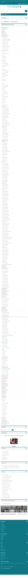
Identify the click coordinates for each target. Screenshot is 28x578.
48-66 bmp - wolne (5, 42)
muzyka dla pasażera (5, 244)
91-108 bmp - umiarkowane (6, 46)
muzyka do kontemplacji (5, 168)
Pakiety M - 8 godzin (5, 371)
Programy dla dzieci (4, 383)
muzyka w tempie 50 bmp (5, 123)
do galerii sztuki (4, 221)
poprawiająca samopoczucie (6, 113)
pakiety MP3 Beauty (5, 318)
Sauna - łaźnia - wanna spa (6, 484)
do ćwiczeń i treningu (5, 167)
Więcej (2, 511)
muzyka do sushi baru (5, 195)
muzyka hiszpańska (5, 148)
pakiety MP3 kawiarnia (5, 315)
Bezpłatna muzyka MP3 (5, 375)
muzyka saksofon (4, 272)
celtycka (3, 99)
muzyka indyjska (4, 160)
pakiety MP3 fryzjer (5, 319)
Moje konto (3, 552)
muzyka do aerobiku (5, 136)
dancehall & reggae (5, 63)
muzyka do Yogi (4, 127)
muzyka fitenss (4, 80)
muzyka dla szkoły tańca (5, 224)
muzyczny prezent (4, 360)
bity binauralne (4, 119)
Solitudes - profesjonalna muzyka (7, 481)
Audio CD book (4, 364)
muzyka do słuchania (5, 164)
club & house (4, 60)
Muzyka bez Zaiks (4, 468)
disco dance (4, 79)
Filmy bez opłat (4, 393)
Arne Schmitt (4, 414)
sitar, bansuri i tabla (5, 281)
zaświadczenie (4, 350)
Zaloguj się (20, 3)
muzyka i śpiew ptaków (5, 300)
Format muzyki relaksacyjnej (6, 497)
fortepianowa (4, 100)
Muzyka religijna (4, 392)
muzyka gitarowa (4, 269)
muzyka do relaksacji (5, 180)
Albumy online (4, 32)
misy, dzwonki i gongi (5, 279)
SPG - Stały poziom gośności (6, 477)
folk (2, 82)
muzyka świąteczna (5, 343)
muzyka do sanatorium (5, 230)
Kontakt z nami (24, 3)
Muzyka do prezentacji (5, 378)
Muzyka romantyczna (4, 288)
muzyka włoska (4, 153)
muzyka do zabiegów (5, 185)
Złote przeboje (4, 102)
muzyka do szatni (4, 247)
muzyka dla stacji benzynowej (6, 238)
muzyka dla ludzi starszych (6, 220)
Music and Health (4, 413)
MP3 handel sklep (4, 322)
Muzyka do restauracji (5, 474)
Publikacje (3, 471)
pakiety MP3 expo (4, 326)
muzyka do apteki (4, 228)
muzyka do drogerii (5, 227)
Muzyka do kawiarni (5, 490)
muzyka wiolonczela (5, 275)
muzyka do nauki (4, 170)
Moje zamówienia (3, 554)
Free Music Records (5, 403)
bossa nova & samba (5, 53)
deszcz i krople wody (5, 304)
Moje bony (2, 559)
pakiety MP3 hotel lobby (5, 312)
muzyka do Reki (4, 130)
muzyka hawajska (4, 147)
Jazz (3, 103)
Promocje (2, 530)
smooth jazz (4, 69)
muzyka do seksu (4, 178)
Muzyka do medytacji (4, 309)
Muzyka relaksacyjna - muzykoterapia (7, 480)
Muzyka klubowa (4, 289)
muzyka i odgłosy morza (5, 298)
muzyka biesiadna (4, 346)
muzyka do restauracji (5, 194)
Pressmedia (4, 404)
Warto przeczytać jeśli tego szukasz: (8, 500)
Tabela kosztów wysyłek (5, 454)
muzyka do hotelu (4, 187)
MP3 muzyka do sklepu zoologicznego (7, 335)
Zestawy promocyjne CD (5, 35)
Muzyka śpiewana (4, 267)
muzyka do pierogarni (5, 198)
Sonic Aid (3, 416)
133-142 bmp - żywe (5, 49)
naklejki (3, 353)
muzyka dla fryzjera (5, 205)
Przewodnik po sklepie (5, 451)
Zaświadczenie (3, 535)
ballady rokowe (4, 66)
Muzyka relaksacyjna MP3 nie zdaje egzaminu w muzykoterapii (11, 467)
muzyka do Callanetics (5, 134)
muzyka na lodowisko (5, 241)
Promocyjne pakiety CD (5, 367)
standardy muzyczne (5, 96)
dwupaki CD (4, 363)
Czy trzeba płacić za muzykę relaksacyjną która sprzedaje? (10, 465)
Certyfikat (2, 536)
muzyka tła (3, 73)
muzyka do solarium (5, 204)
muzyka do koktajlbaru (5, 234)
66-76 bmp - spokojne (5, 43)
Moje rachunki (3, 555)
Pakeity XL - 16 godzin (5, 374)
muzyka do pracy (4, 177)
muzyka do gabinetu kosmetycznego (7, 237)
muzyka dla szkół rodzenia (6, 218)
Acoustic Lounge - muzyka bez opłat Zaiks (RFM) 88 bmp (14, 435)
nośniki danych (4, 356)
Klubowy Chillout (4, 391)
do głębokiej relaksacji (5, 117)
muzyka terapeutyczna (5, 107)
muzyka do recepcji (5, 188)
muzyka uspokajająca (5, 116)
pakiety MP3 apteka (5, 332)
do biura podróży (4, 257)
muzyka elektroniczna (5, 70)
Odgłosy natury (4, 308)
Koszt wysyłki (3, 526)
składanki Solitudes (5, 339)
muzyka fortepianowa (5, 271)
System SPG (2, 549)
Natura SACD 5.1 (4, 307)
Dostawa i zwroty (4, 455)
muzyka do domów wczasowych (6, 231)
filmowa (3, 89)
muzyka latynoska (4, 154)
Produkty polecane (4, 420)
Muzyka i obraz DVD (5, 366)
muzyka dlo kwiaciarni (5, 207)
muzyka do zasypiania (5, 109)
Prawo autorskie (3, 550)
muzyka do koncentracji (5, 110)
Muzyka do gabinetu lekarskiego (6, 264)
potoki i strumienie (4, 301)
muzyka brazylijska (5, 150)
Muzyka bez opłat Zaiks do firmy (6, 503)
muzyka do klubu (4, 201)
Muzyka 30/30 (3, 382)
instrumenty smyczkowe (5, 285)
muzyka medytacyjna (5, 86)
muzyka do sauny (4, 261)
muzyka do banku (4, 240)
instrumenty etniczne (5, 282)
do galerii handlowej (5, 208)
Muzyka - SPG (4, 379)
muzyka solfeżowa (4, 120)
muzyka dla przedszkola (5, 215)
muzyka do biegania (5, 133)
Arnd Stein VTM (4, 406)
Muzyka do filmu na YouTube (6, 422)
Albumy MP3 (3, 31)
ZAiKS (2, 545)
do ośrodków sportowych (5, 214)
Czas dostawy (3, 525)
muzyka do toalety (4, 248)
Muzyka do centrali (4, 421)
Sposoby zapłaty (3, 527)
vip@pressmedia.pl (7, 568)
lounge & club (4, 56)
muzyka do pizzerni (5, 197)
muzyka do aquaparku (5, 250)
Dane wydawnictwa (5, 452)
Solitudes (3, 400)
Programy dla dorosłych (5, 384)
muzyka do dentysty (5, 258)
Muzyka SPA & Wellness (5, 140)
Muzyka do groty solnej (5, 487)
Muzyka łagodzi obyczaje (5, 494)
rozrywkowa (4, 90)
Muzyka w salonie (4, 483)
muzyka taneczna (4, 57)
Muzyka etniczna (4, 265)
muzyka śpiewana (4, 93)
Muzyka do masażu (4, 292)
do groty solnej (4, 260)
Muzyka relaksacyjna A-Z (5, 27)
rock (3, 67)
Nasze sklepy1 (3, 531)
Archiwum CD (3, 417)
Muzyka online (4, 388)
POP (3, 77)
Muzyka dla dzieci (4, 293)
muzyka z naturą (4, 92)
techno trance (4, 76)
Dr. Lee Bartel (4, 407)
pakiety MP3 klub (4, 325)
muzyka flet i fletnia (5, 278)
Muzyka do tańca (4, 181)
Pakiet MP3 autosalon (5, 329)
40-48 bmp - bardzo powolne (6, 40)
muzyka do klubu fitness (5, 211)
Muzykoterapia (4, 387)
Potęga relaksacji (4, 491)
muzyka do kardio (4, 137)
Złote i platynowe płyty (5, 357)
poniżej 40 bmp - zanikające (6, 39)
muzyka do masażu (5, 184)
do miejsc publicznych (5, 217)
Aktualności (4, 462)
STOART (2, 546)
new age (3, 59)
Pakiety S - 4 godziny (5, 370)
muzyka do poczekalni (5, 191)
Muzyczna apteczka (5, 493)
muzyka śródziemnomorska (6, 151)
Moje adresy (2, 556)
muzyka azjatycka (4, 144)
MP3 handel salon (4, 328)
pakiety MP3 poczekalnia (5, 316)
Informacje (4, 448)
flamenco (3, 83)
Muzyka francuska (4, 157)
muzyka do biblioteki (5, 254)
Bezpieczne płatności (5, 458)
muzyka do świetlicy (5, 251)
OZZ (1, 544)
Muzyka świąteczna (4, 396)
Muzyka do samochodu (5, 294)
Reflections (3, 410)
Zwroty (2, 540)
